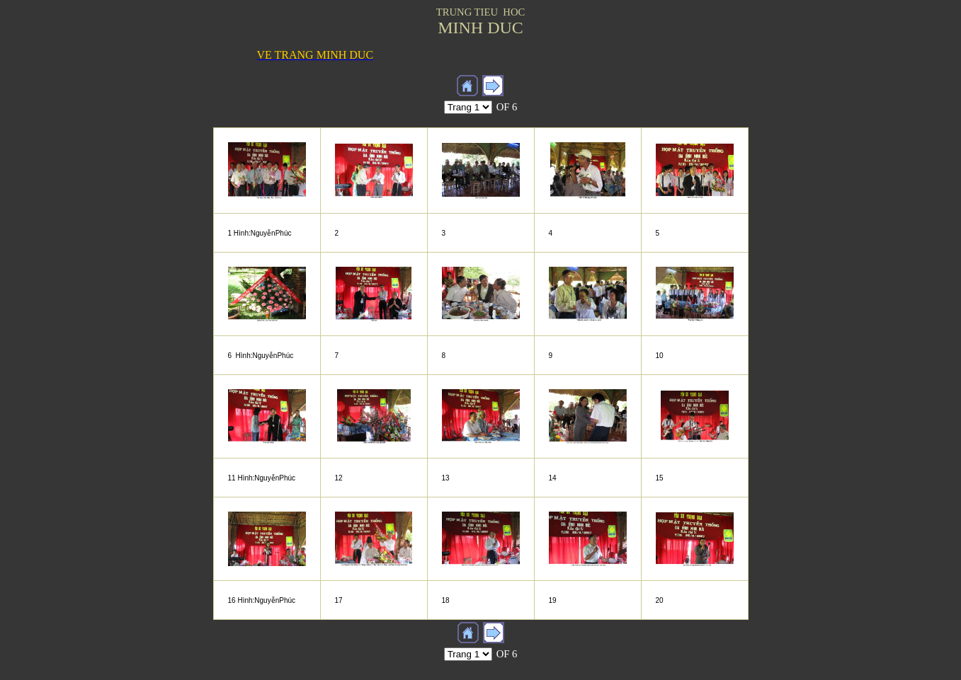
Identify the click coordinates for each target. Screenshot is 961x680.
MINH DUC (480, 27)
